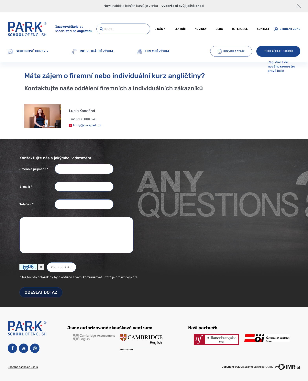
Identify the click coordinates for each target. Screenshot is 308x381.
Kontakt (263, 28)
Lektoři (180, 28)
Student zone (287, 28)
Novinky (201, 28)
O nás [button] (160, 28)
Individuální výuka (92, 51)
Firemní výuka (153, 51)
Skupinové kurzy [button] (28, 51)
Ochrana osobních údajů (23, 366)
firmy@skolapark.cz (85, 125)
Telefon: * (26, 204)
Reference (240, 28)
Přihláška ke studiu (278, 51)
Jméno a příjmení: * (33, 169)
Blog (219, 28)
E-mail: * (25, 187)
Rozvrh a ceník (231, 51)
